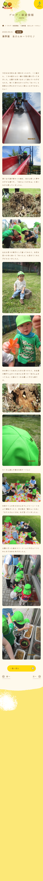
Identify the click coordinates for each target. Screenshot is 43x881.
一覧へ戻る (14, 670)
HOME (4, 26)
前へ (8, 677)
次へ (35, 677)
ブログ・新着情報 (13, 26)
